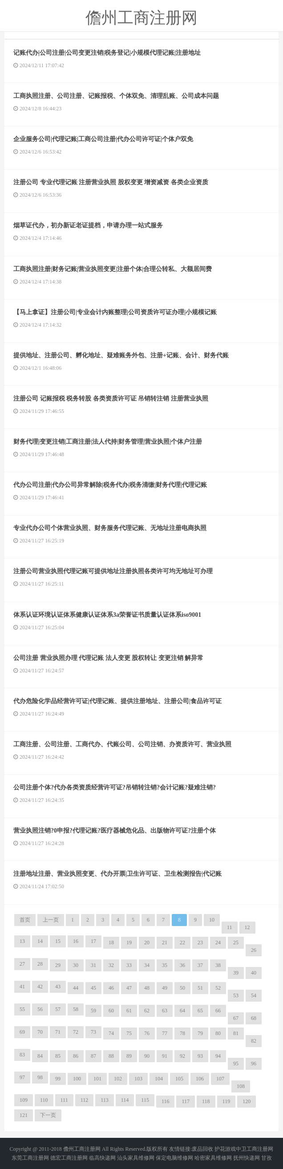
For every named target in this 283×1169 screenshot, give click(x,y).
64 (182, 1010)
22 (182, 942)
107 (220, 1079)
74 (111, 1033)
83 (22, 1055)
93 (200, 1056)
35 (164, 965)
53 (236, 995)
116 (166, 1101)
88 (111, 1056)
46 (111, 988)
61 (129, 1010)
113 (105, 1100)
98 (40, 1077)
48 (147, 988)
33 (129, 965)
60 (111, 1010)
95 (236, 1063)
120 (247, 1101)
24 (218, 942)
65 (200, 1010)
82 (253, 1041)
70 (40, 1032)
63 (164, 1010)
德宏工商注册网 (69, 1158)
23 (200, 942)
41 (22, 986)
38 (218, 965)
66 (218, 1010)
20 (147, 942)
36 (182, 965)
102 (118, 1079)
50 (182, 988)
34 (147, 965)
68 (253, 1018)
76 (147, 1033)
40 (253, 973)
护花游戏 (225, 1149)
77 (164, 1033)
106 (200, 1079)
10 (211, 920)
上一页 (51, 920)
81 (236, 1033)
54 (253, 995)
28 (40, 964)
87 (93, 1056)
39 (236, 973)
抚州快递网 (246, 1158)
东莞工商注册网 (30, 1158)
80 (218, 1033)
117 (186, 1101)
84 (40, 1056)
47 (129, 988)
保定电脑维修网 (174, 1158)
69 (22, 1032)
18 (111, 942)
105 (179, 1079)
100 (77, 1079)
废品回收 (202, 1149)
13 (22, 941)
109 (24, 1100)
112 (85, 1100)
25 (236, 942)
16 (75, 941)
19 (129, 942)
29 (58, 965)
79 (200, 1033)
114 (125, 1100)
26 (253, 950)
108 (241, 1086)
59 (93, 1010)
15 (58, 941)
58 (75, 1009)
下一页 (48, 1115)
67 (236, 1018)
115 (145, 1100)
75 (129, 1033)
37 (200, 965)
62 (147, 1010)
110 (44, 1100)
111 (64, 1100)
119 (226, 1101)
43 (58, 986)
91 (164, 1056)
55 (22, 1009)
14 (40, 941)
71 (58, 1032)
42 (40, 986)
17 (93, 941)
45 (93, 988)
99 (58, 1079)
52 (218, 988)
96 (253, 1063)
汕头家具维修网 (135, 1158)
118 (206, 1101)
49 (164, 988)
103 (138, 1079)
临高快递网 (102, 1158)
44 (75, 988)
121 (24, 1115)
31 (93, 965)
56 (40, 1009)
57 (58, 1009)
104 (159, 1079)
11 (229, 927)
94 (218, 1056)
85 (58, 1056)
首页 (25, 920)
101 (97, 1079)
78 (182, 1033)
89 (129, 1056)
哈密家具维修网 (213, 1158)
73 (93, 1032)
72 (75, 1032)
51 (200, 988)
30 (75, 965)
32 (111, 965)
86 (75, 1056)
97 (22, 1077)
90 (147, 1056)
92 (182, 1056)
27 (22, 964)
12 (247, 927)
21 (164, 942)
